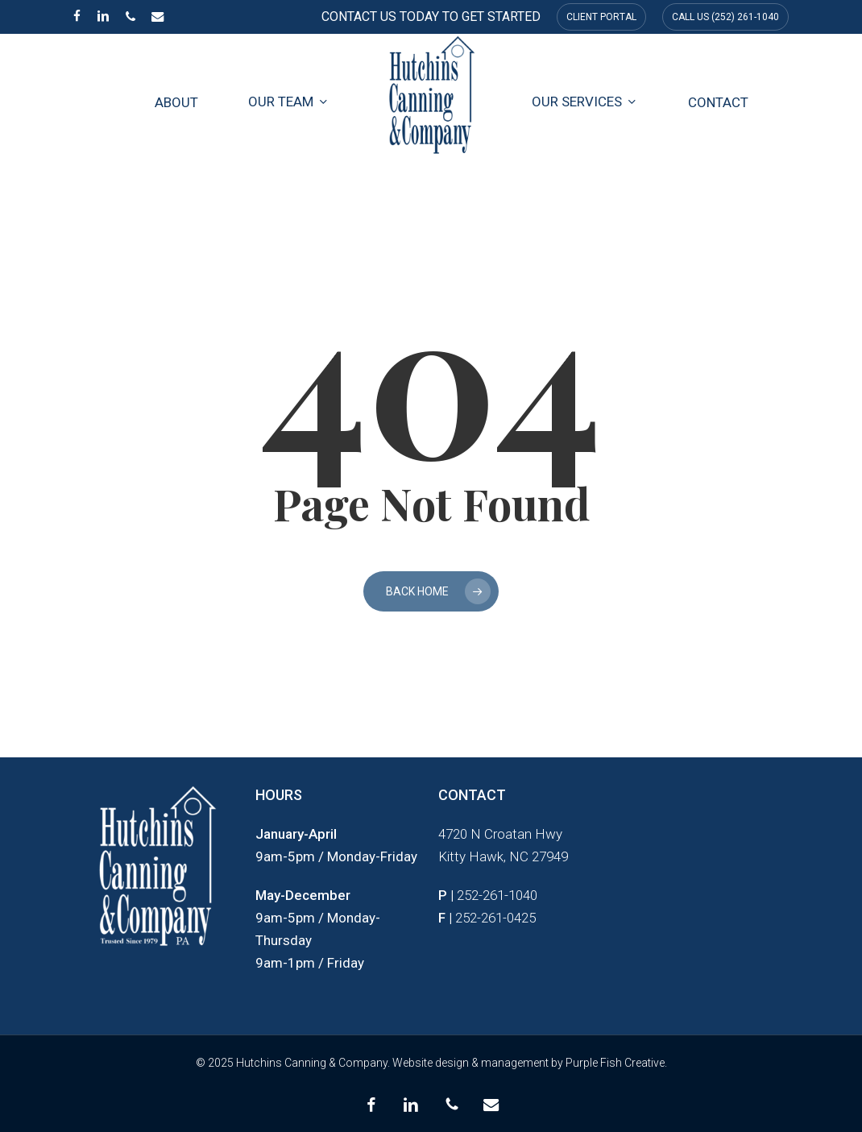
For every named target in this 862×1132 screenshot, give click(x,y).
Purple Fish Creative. (616, 1062)
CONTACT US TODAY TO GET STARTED (431, 16)
